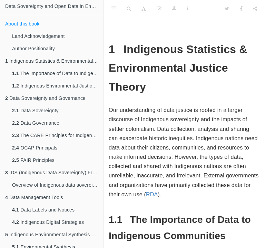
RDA (152, 194)
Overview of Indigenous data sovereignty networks (57, 185)
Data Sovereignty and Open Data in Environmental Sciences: (54, 6)
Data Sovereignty (35, 110)
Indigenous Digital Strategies (48, 222)
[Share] (255, 8)
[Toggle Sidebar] (113, 8)
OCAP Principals (34, 148)
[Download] (174, 8)
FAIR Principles (33, 160)
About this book (22, 24)
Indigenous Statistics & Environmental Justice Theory (54, 61)
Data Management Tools (34, 197)
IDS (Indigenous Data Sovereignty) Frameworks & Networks (54, 172)
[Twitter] (226, 8)
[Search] (128, 8)
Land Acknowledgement (38, 36)
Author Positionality (33, 48)
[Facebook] (241, 8)
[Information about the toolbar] (187, 8)
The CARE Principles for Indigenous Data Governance (57, 135)
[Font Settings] (143, 8)
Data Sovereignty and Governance (45, 98)
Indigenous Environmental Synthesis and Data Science (54, 234)
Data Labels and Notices (43, 210)
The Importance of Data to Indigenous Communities (57, 73)
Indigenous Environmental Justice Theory (57, 86)
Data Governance (35, 123)
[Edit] (159, 8)
